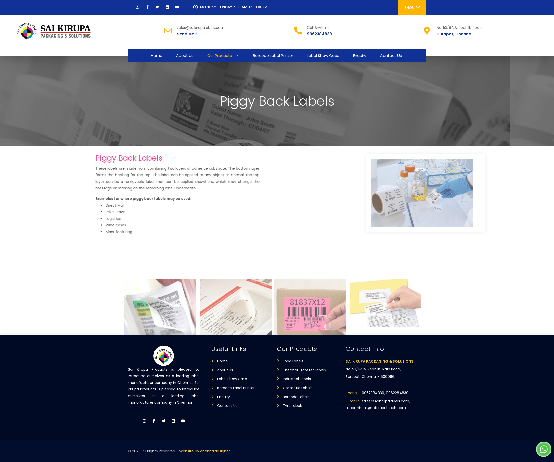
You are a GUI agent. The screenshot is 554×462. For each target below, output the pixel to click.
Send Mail (187, 34)
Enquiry (359, 55)
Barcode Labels (296, 396)
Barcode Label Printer (273, 55)
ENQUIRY (412, 7)
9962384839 (319, 34)
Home (156, 55)
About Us (185, 55)
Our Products (219, 55)
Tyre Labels (293, 405)
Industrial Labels (297, 379)
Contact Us (391, 55)
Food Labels (293, 361)
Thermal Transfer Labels (304, 370)
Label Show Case (323, 55)
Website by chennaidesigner (204, 451)
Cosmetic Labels (297, 387)
